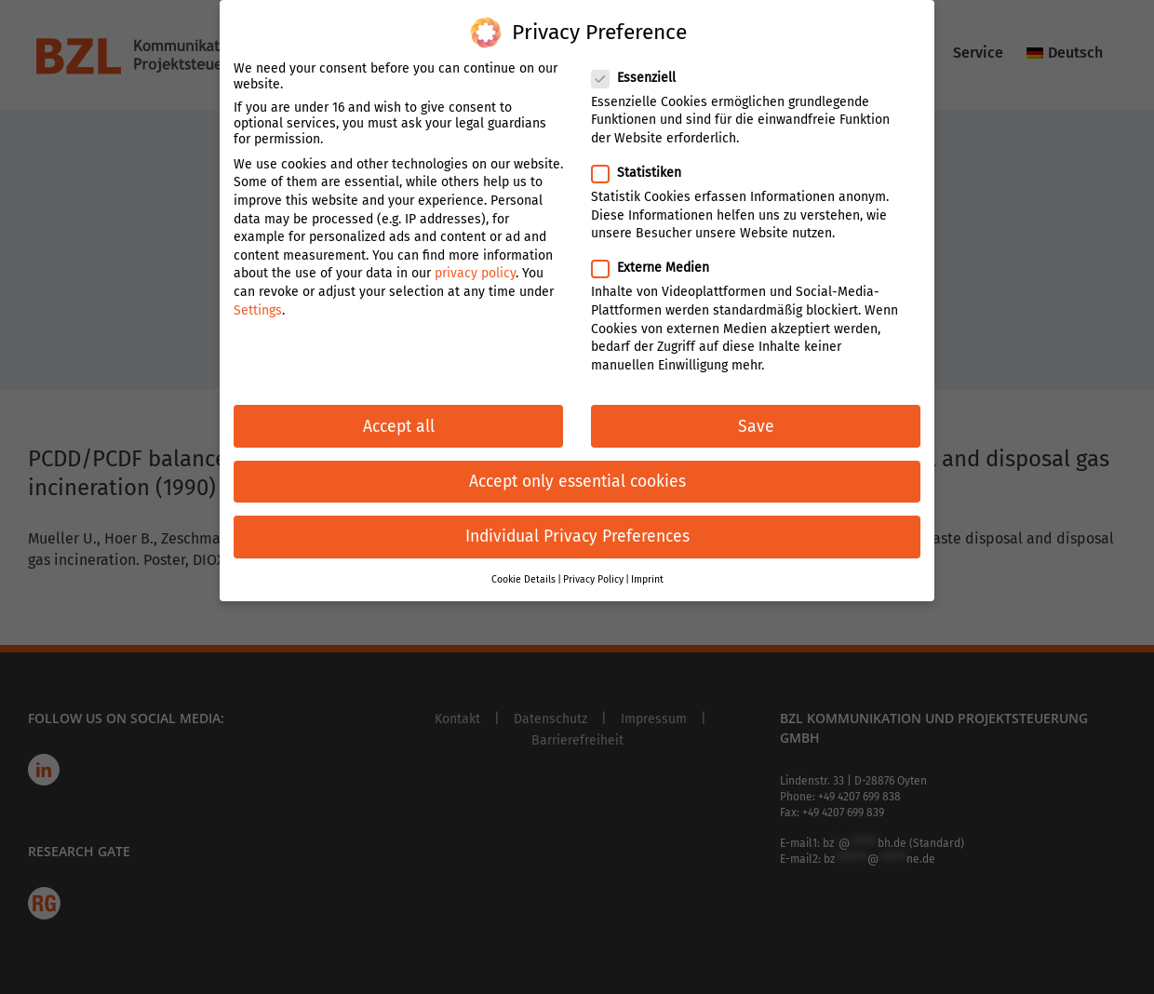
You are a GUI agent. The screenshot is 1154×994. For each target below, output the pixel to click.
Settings (258, 297)
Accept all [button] (399, 413)
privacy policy (475, 261)
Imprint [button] (647, 567)
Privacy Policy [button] (593, 567)
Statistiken (644, 160)
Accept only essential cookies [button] (577, 469)
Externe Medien (658, 255)
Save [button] (756, 413)
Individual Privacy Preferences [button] (577, 524)
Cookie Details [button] (523, 567)
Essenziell (641, 66)
